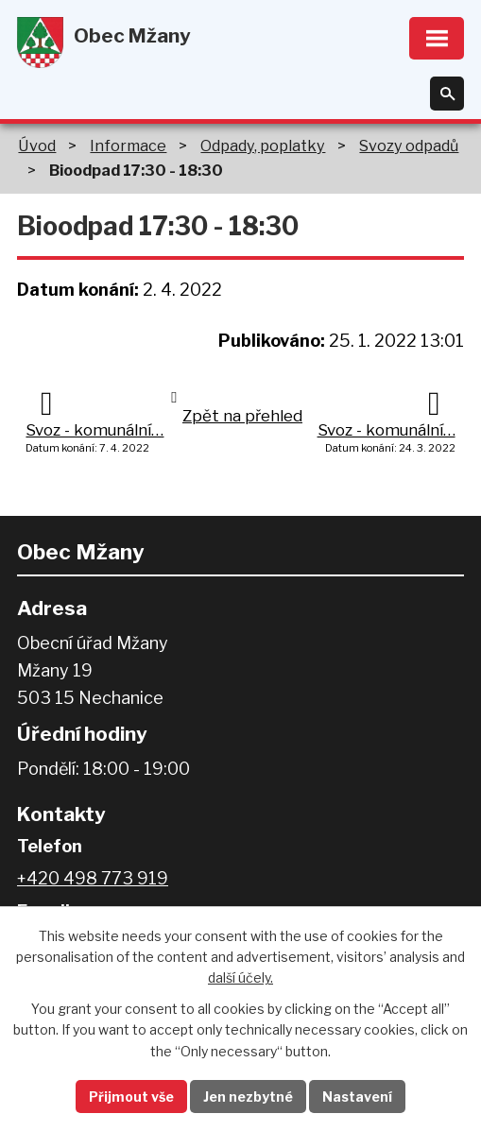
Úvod (37, 145)
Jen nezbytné (248, 1096)
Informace (128, 145)
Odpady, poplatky (262, 145)
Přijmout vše (131, 1096)
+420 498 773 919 (92, 878)
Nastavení (357, 1096)
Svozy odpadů (408, 145)
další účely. (240, 977)
